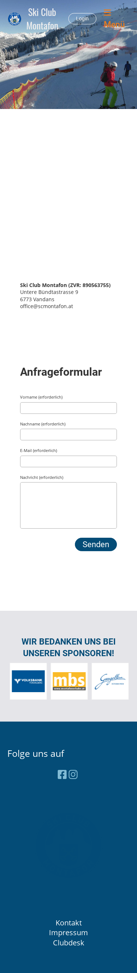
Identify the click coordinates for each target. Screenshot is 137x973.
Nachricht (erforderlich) (41, 477)
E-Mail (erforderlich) (38, 450)
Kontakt (69, 923)
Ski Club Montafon (42, 18)
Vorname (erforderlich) (41, 397)
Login (82, 18)
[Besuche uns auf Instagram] (73, 774)
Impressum (68, 932)
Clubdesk (68, 943)
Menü (114, 19)
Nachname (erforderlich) (42, 424)
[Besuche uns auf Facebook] (62, 774)
